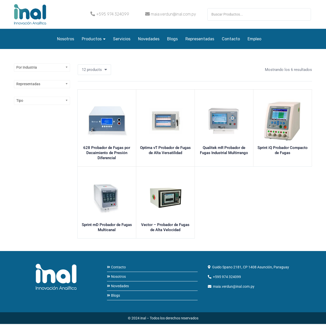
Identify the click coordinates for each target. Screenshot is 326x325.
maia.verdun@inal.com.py (173, 14)
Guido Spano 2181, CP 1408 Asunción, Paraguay (250, 268)
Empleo (254, 38)
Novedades (148, 38)
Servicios (121, 38)
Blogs (172, 38)
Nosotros (65, 38)
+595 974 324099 (112, 14)
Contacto (231, 38)
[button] (94, 69)
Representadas (199, 38)
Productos (93, 38)
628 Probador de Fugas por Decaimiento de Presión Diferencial (106, 154)
